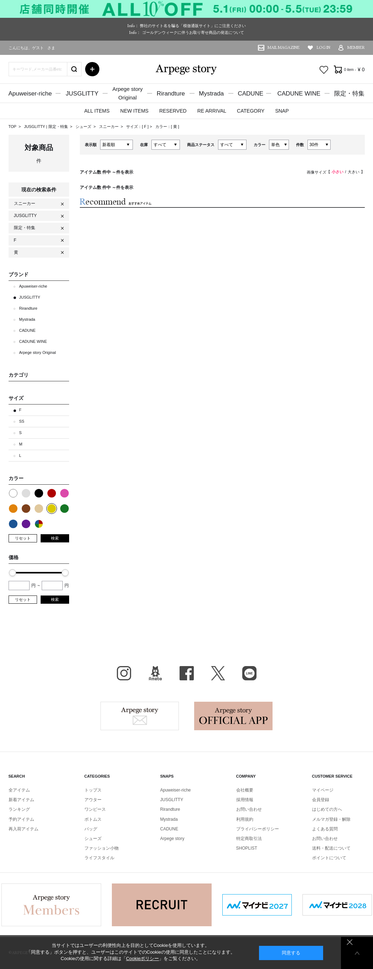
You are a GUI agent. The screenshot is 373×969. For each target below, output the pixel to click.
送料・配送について (331, 848)
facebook (187, 673)
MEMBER (356, 47)
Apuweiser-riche (30, 93)
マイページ (322, 790)
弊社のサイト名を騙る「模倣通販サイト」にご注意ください (193, 26)
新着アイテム (21, 799)
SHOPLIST (246, 848)
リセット (23, 538)
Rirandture (171, 93)
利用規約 (244, 819)
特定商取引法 (249, 838)
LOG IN (323, 47)
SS (22, 421)
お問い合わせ (249, 809)
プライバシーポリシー (257, 828)
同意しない (349, 942)
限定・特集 (349, 93)
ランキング (19, 809)
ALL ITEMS (96, 111)
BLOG (155, 673)
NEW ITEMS (134, 111)
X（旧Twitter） (218, 673)
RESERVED (173, 111)
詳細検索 (92, 69)
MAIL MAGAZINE (284, 47)
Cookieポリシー (142, 958)
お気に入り (324, 70)
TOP (12, 126)
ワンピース (95, 809)
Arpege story (139, 716)
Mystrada (211, 93)
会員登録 (320, 799)
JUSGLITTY (82, 93)
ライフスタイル (99, 857)
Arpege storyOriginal (127, 93)
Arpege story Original (37, 352)
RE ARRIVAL (211, 111)
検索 (55, 538)
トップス (93, 790)
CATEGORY (250, 111)
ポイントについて (329, 857)
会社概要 (244, 790)
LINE (249, 673)
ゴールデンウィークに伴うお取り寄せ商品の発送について (193, 32)
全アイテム (19, 790)
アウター (93, 799)
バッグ (90, 828)
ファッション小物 (101, 848)
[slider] (12, 572)
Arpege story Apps (233, 716)
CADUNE (250, 93)
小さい (337, 172)
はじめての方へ (327, 809)
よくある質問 (325, 828)
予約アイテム (21, 819)
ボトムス (93, 819)
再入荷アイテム (23, 828)
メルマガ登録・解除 (331, 819)
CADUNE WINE (298, 93)
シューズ (84, 126)
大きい (353, 172)
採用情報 (244, 799)
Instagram (124, 673)
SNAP (282, 111)
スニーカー (109, 126)
